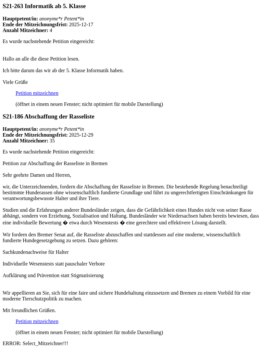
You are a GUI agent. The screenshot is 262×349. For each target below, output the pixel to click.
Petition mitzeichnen (37, 93)
